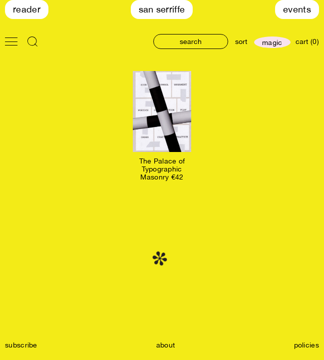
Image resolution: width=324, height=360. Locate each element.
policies (306, 345)
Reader (26, 9)
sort (241, 42)
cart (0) (307, 42)
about (165, 345)
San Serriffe (162, 9)
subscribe (21, 345)
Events (297, 9)
